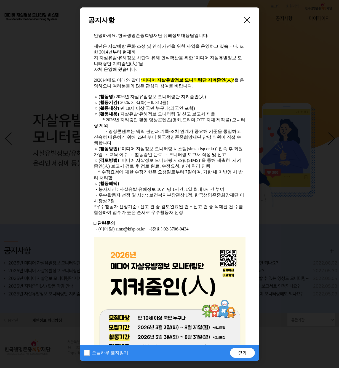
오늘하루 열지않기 (110, 352)
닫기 (242, 353)
